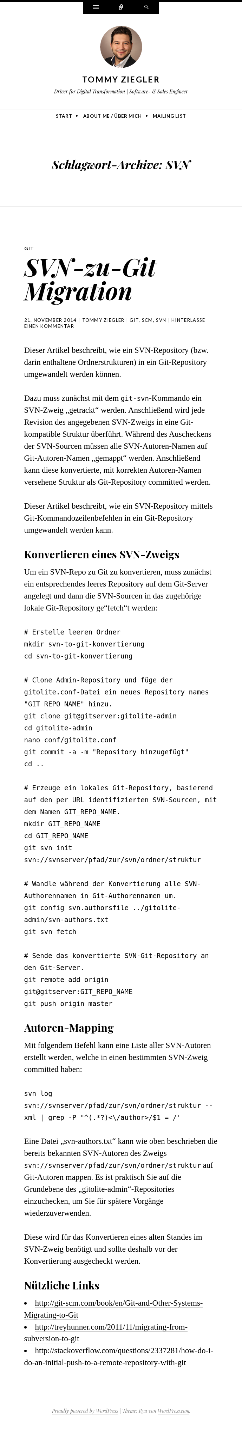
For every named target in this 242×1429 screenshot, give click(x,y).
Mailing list (169, 116)
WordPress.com (173, 1410)
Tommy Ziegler (121, 79)
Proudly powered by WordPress (85, 1410)
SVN (161, 320)
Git (29, 248)
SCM (147, 320)
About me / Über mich (112, 116)
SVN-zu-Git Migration (90, 278)
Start (64, 116)
